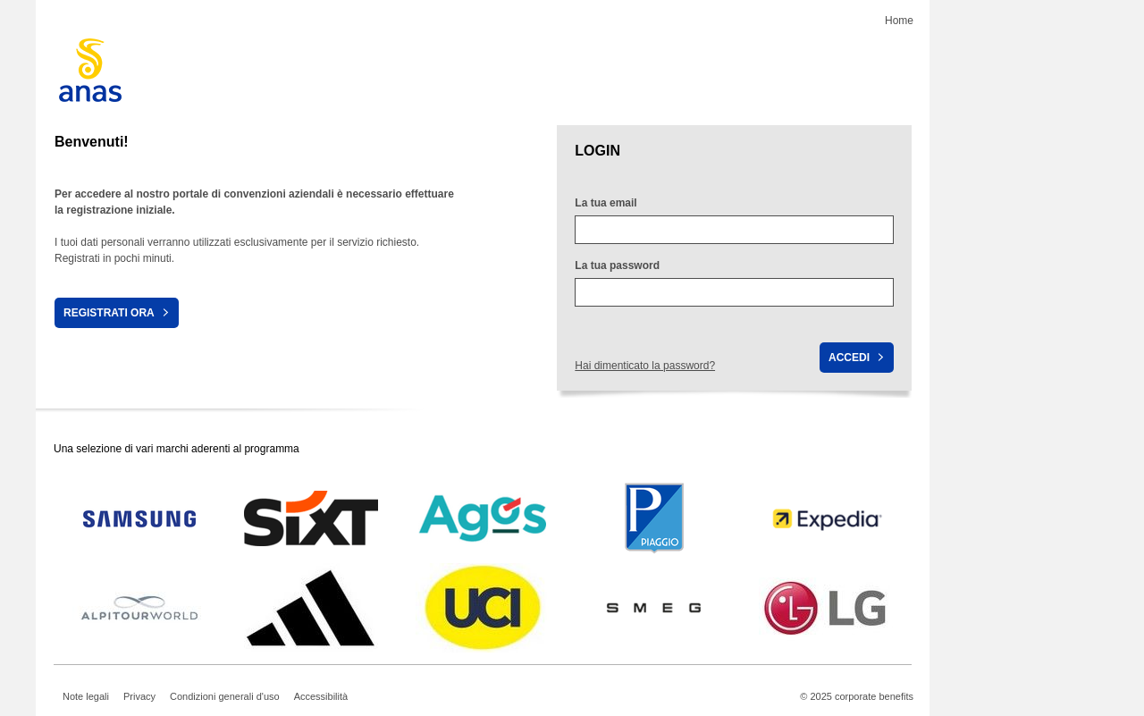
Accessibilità (321, 696)
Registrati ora (109, 313)
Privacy (139, 696)
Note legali (86, 696)
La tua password (617, 265)
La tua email (605, 203)
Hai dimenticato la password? (645, 365)
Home (899, 20)
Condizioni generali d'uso (225, 696)
